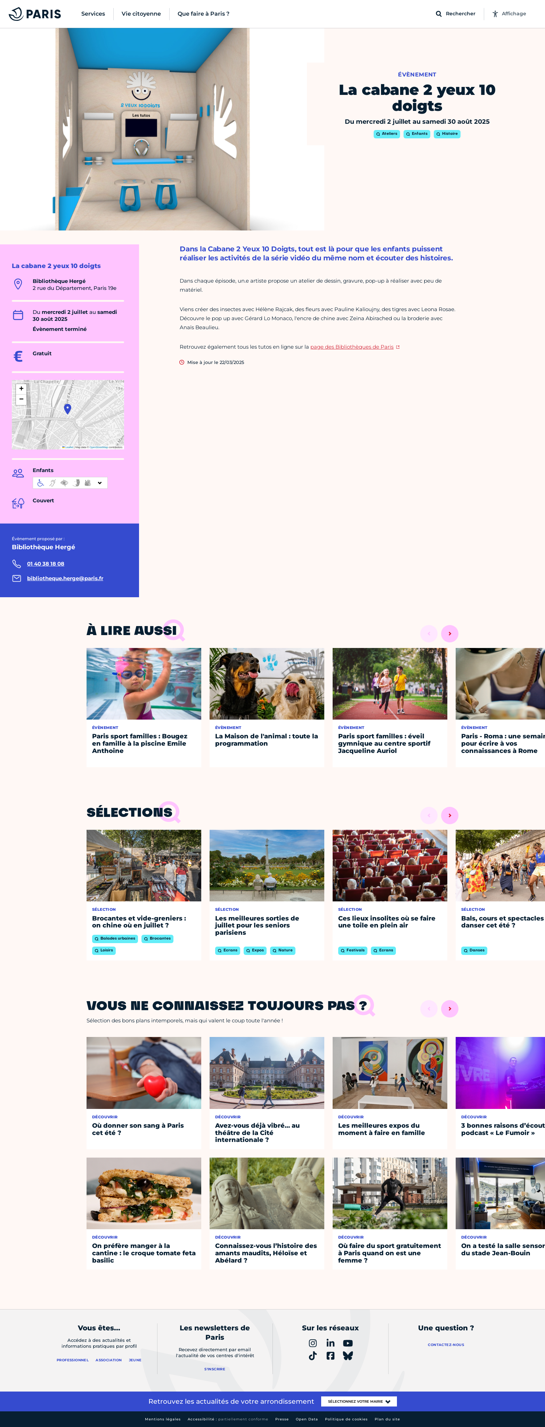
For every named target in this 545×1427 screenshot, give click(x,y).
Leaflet (67, 447)
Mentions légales (163, 1419)
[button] (67, 409)
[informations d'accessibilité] (70, 483)
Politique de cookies (346, 1419)
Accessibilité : (228, 1419)
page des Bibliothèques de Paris (351, 346)
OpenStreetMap (99, 447)
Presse (282, 1419)
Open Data (307, 1419)
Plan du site (387, 1419)
